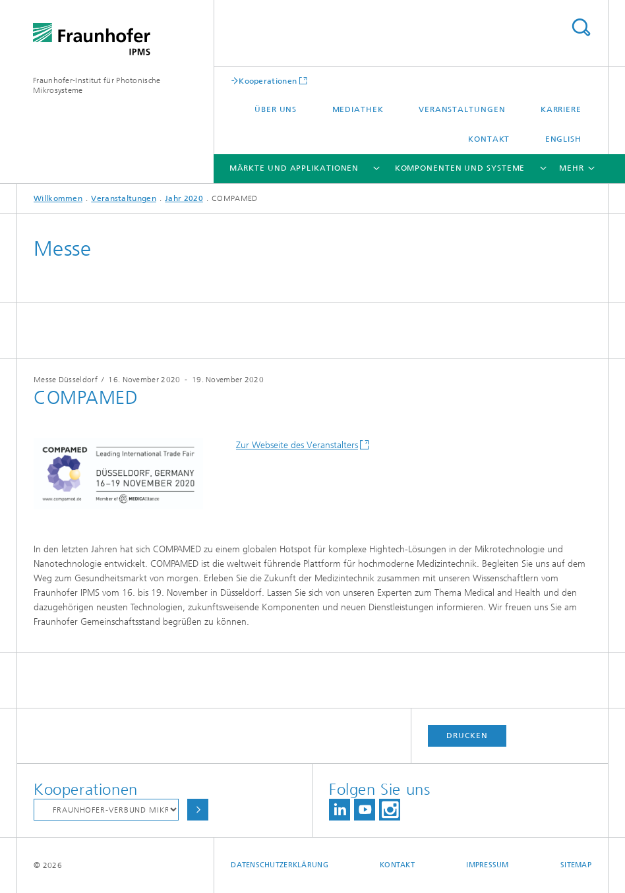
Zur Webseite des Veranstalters (297, 445)
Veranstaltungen (462, 109)
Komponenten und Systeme (460, 168)
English (563, 139)
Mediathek (358, 109)
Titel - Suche (580, 27)
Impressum (487, 865)
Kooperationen (268, 80)
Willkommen (58, 198)
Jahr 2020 (184, 198)
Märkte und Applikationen (294, 168)
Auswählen (197, 810)
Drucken (466, 735)
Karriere (561, 109)
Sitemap (575, 865)
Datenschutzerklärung (279, 865)
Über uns (275, 109)
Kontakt (489, 139)
